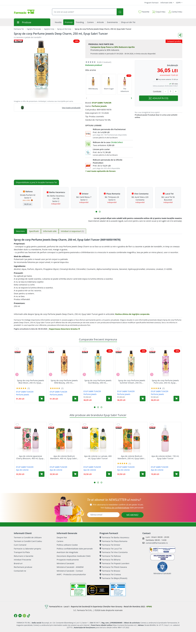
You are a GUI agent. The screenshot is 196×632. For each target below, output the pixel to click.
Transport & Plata (22, 552)
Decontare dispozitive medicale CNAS (74, 556)
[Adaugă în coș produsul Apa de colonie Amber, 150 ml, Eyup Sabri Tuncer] (176, 474)
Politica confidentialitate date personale (75, 548)
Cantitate (157, 91)
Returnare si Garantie (23, 556)
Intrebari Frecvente (22, 559)
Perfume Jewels (99, 106)
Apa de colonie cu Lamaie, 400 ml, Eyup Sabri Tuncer (98, 457)
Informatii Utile (166, 2)
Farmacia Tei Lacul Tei (111, 548)
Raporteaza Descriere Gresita (64, 329)
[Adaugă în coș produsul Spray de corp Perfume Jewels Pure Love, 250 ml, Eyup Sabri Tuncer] (176, 398)
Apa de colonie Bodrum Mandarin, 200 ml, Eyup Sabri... (132, 457)
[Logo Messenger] (20, 615)
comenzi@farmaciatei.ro (157, 543)
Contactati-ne (20, 570)
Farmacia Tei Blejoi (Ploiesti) (113, 578)
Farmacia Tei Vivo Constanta (114, 552)
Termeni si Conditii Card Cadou (28, 541)
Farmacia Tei (19, 29)
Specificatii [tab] (34, 231)
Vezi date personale (122, 507)
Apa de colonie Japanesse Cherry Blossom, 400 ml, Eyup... (30, 457)
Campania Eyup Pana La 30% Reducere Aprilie (113, 47)
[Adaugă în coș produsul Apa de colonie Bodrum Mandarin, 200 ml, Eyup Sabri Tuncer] (142, 474)
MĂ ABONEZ (132, 515)
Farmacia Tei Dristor (110, 544)
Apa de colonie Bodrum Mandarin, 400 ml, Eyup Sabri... (64, 457)
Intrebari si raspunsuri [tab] (72, 231)
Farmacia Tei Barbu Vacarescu (114, 537)
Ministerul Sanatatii (65, 563)
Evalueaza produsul (93, 65)
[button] (96, 211)
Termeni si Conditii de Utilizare (28, 537)
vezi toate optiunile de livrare (100, 171)
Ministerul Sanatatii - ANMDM (70, 567)
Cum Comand (20, 544)
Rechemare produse (23, 567)
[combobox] (84, 11)
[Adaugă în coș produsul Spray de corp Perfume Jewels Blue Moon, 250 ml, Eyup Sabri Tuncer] (41, 398)
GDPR (178, 2)
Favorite (143, 11)
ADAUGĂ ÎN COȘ (158, 98)
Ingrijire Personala (34, 29)
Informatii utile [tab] (50, 231)
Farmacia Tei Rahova (110, 556)
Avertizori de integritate (67, 552)
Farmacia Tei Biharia (110, 559)
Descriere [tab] (20, 231)
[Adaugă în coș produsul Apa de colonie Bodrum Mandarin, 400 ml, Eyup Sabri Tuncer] (75, 474)
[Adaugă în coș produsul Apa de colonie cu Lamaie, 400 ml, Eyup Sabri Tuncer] (109, 474)
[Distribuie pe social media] (180, 35)
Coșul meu (158, 11)
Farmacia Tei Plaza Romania (113, 541)
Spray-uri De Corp (64, 29)
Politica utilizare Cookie (67, 544)
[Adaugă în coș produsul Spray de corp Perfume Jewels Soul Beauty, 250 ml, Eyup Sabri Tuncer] (109, 398)
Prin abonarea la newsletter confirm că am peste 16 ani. (118, 504)
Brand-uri (18, 563)
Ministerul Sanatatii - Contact (70, 570)
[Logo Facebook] (15, 615)
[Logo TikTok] (28, 615)
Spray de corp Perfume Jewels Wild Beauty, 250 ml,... (64, 381)
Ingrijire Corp (49, 29)
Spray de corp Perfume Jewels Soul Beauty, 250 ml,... (97, 381)
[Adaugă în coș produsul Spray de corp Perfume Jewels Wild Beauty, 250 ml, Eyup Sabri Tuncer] (75, 398)
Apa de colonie (22, 470)
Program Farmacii (151, 2)
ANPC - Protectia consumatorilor (71, 574)
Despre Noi (62, 537)
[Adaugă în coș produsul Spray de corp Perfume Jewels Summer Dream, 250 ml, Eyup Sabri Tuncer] (142, 398)
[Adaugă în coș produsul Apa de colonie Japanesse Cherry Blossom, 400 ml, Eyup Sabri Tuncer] (41, 474)
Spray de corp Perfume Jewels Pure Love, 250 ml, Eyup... (165, 381)
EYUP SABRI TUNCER (101, 102)
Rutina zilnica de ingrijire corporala (132, 314)
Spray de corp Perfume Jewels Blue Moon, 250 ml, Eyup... (30, 381)
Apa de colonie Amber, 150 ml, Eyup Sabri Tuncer (165, 457)
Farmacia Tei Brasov (110, 570)
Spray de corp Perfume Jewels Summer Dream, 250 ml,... (131, 381)
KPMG (149, 606)
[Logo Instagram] (24, 615)
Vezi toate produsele (71, 107)
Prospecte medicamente (68, 559)
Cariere (60, 541)
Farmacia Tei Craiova (110, 574)
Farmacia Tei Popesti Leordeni (114, 563)
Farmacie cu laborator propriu (27, 548)
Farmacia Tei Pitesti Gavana (113, 567)
